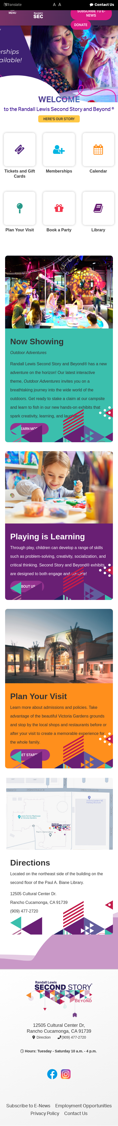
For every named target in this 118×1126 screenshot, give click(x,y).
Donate (80, 25)
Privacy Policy (45, 1113)
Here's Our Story (59, 119)
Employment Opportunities (83, 1106)
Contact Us (104, 5)
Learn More (29, 429)
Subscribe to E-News (91, 13)
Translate (14, 5)
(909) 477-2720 (71, 1037)
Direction (41, 1037)
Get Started (30, 755)
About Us (27, 586)
